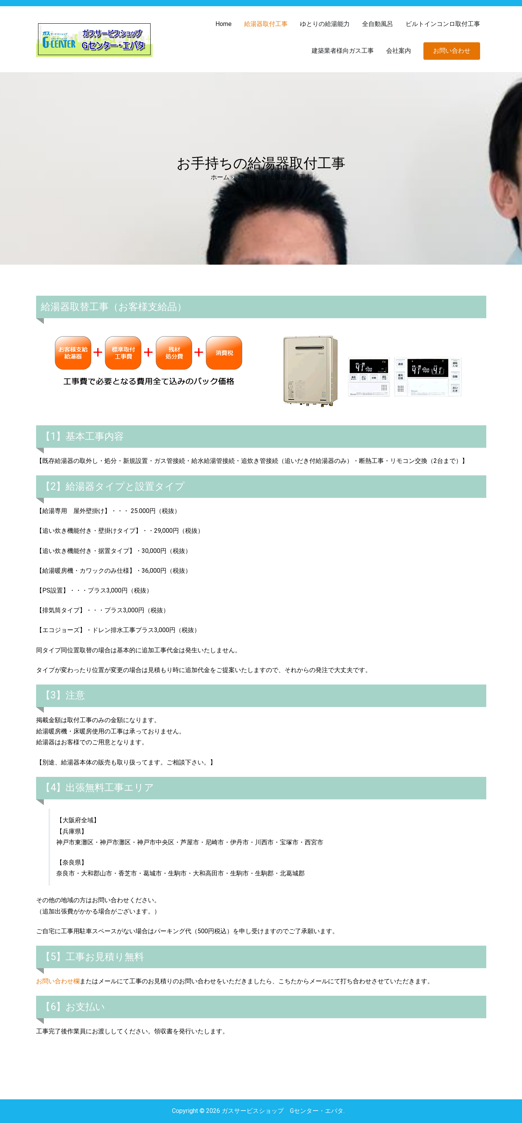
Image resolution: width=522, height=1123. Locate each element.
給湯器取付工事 (266, 24)
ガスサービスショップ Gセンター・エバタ (282, 1110)
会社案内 (398, 50)
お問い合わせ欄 (58, 981)
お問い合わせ (451, 50)
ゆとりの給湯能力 (325, 24)
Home (223, 24)
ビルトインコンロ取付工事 (443, 24)
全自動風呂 (377, 24)
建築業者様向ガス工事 (343, 50)
